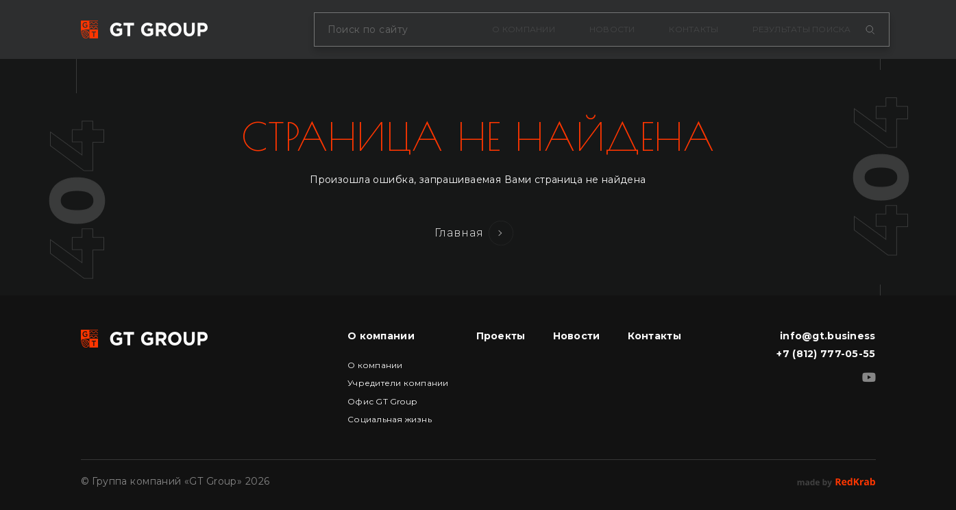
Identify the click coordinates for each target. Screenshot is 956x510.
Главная (459, 232)
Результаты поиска (801, 29)
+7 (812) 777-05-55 (825, 354)
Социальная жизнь (389, 419)
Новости (612, 29)
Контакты (693, 29)
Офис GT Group (382, 401)
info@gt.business (827, 336)
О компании (523, 29)
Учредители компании (398, 383)
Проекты (501, 336)
